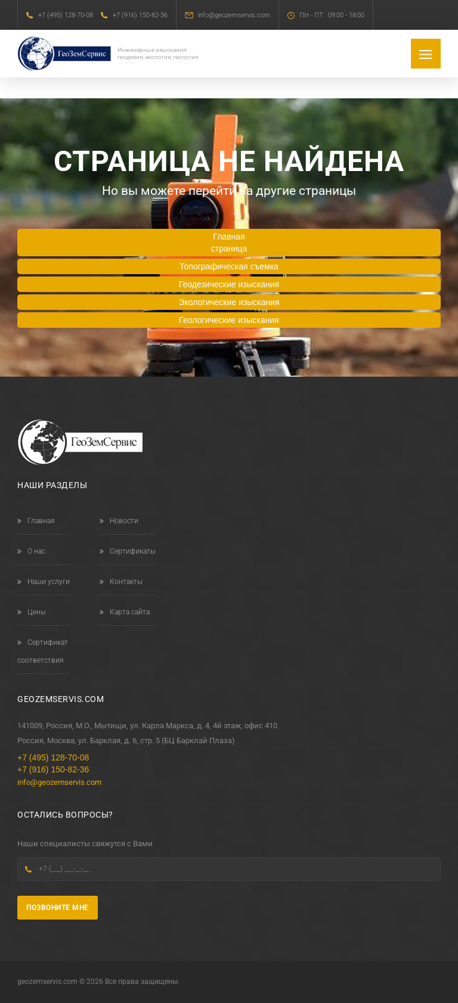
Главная (36, 521)
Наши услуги (43, 581)
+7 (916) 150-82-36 (140, 15)
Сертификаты (128, 551)
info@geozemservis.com (234, 15)
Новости (119, 521)
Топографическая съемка (229, 266)
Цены (31, 612)
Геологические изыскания (228, 320)
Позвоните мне (57, 907)
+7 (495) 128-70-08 (65, 15)
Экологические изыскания (228, 302)
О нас (31, 551)
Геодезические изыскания (229, 284)
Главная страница (229, 242)
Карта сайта (125, 612)
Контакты (121, 581)
